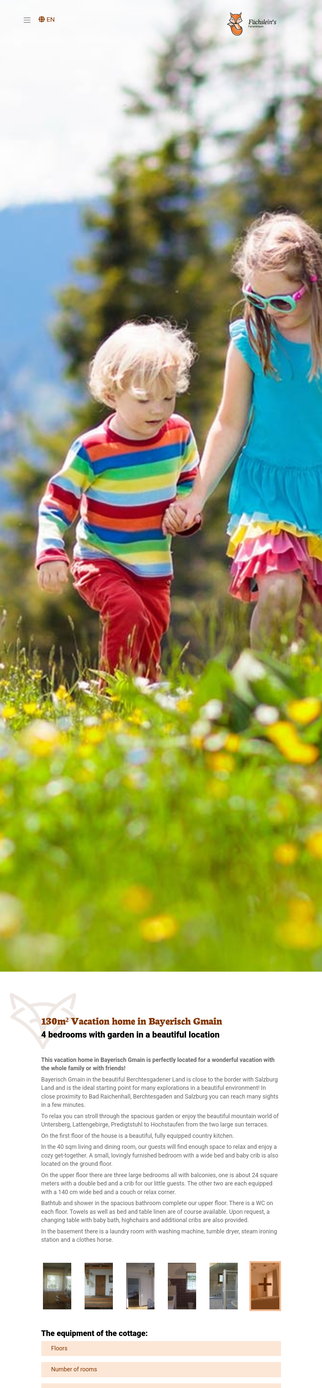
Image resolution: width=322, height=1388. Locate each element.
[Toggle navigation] (26, 20)
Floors (56, 1348)
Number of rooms (71, 1369)
